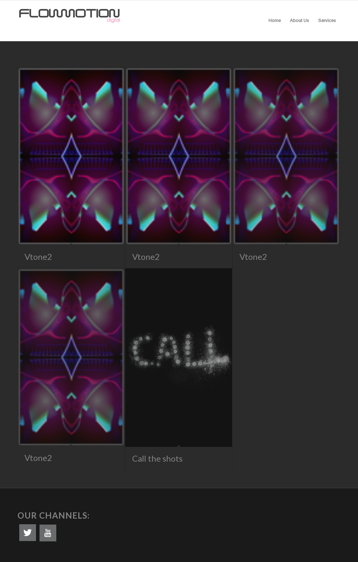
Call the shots (157, 458)
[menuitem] (274, 20)
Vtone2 (38, 256)
